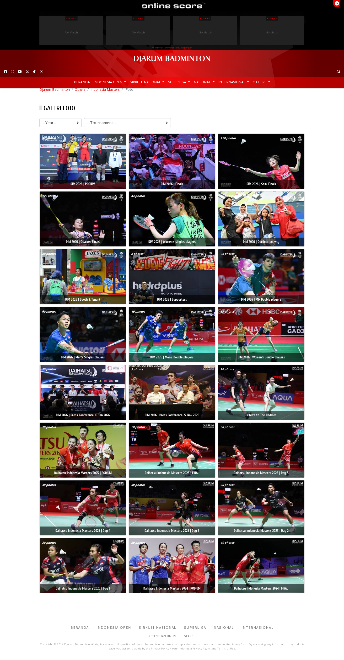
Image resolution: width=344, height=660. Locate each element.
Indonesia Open (108, 82)
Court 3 (205, 18)
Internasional (232, 82)
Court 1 (71, 18)
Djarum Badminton (54, 93)
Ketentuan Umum (163, 640)
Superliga (177, 82)
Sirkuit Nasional (146, 82)
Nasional (203, 82)
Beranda (82, 82)
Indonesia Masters (105, 93)
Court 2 (138, 18)
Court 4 (272, 18)
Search (190, 640)
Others (260, 82)
